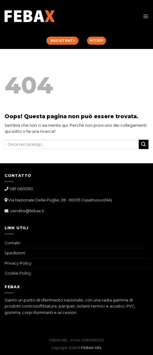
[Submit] (143, 144)
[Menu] (145, 16)
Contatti (12, 243)
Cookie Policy (18, 273)
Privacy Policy (18, 263)
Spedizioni (15, 253)
